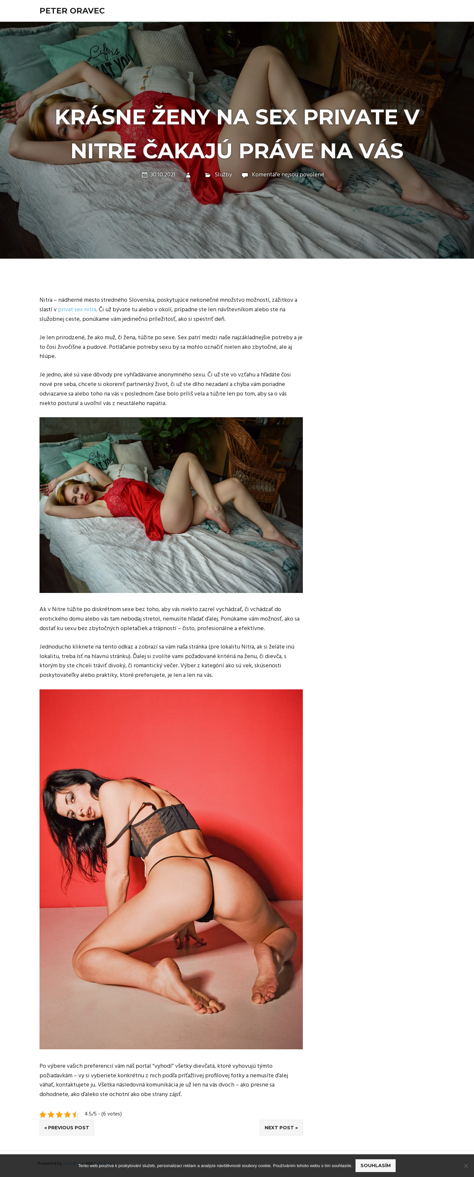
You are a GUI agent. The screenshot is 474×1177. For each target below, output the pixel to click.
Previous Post (68, 1128)
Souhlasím (376, 1166)
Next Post (279, 1128)
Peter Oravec (72, 10)
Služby (223, 175)
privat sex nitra (77, 310)
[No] (465, 1166)
